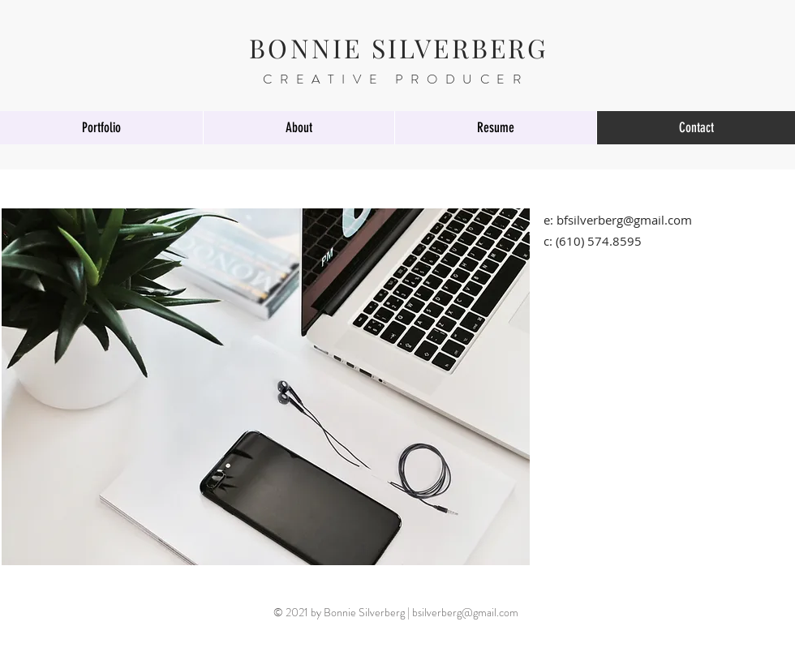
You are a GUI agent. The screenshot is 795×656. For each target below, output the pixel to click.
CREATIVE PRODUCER (395, 79)
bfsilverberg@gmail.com (624, 220)
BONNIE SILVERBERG (398, 47)
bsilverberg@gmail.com (465, 612)
